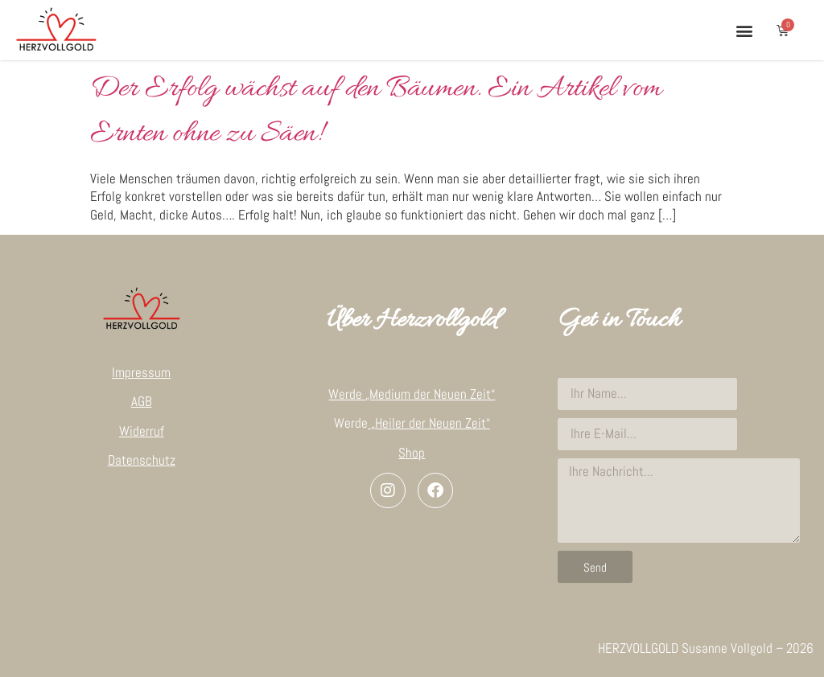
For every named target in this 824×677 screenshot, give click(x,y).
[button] (744, 30)
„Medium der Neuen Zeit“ (430, 394)
